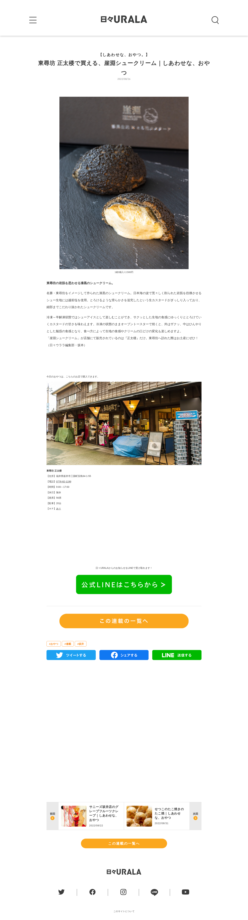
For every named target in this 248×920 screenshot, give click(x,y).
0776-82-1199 (63, 481)
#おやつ (53, 643)
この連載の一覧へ (124, 843)
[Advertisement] (124, 702)
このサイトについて (124, 911)
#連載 (67, 643)
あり (58, 508)
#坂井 (80, 643)
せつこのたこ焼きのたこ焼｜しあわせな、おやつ (169, 813)
